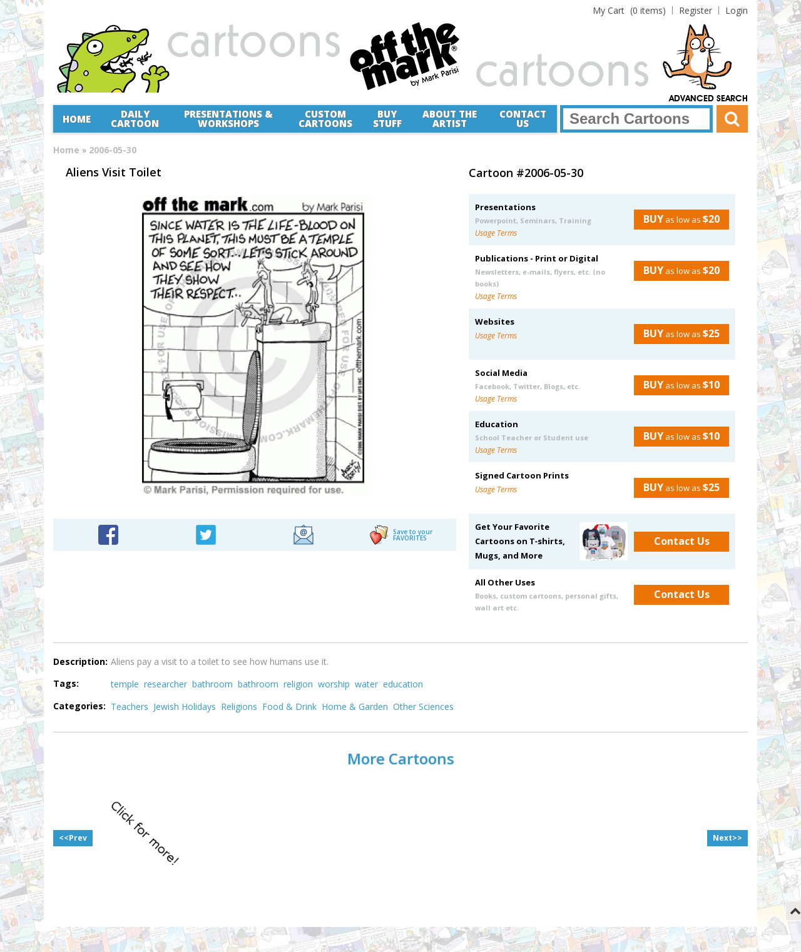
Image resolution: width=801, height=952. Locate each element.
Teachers (129, 706)
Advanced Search (708, 98)
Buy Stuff (387, 118)
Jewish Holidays (184, 706)
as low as (677, 219)
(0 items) (629, 10)
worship (334, 684)
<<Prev (73, 838)
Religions (239, 706)
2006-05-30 (112, 150)
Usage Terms (496, 233)
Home (77, 119)
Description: (80, 661)
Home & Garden (355, 706)
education (403, 684)
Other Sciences (423, 706)
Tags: (66, 683)
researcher (165, 684)
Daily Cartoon (135, 118)
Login (736, 10)
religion (298, 684)
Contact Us (522, 118)
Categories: (79, 706)
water (366, 684)
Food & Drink (289, 706)
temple (125, 684)
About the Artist (449, 118)
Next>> (727, 838)
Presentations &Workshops (228, 118)
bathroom (212, 684)
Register (695, 10)
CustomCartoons (325, 118)
